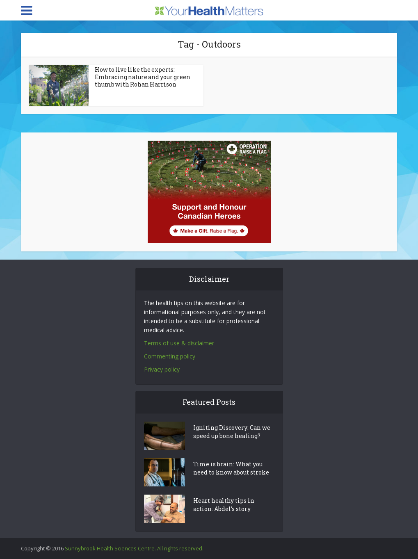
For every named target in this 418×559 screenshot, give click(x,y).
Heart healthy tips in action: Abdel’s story (223, 505)
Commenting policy (169, 356)
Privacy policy (162, 369)
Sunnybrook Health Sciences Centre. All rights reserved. (134, 548)
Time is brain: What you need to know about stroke (231, 468)
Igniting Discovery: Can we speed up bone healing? (231, 432)
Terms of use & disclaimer (179, 343)
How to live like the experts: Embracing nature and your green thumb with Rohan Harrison (142, 77)
